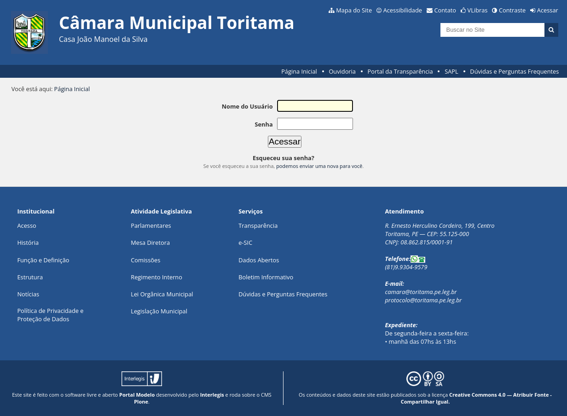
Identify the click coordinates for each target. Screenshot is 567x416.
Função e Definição (43, 260)
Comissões (145, 260)
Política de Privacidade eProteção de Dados (50, 314)
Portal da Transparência (400, 71)
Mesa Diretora (150, 242)
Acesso (26, 225)
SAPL (451, 71)
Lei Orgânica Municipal (162, 294)
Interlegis (212, 394)
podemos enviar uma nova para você (319, 165)
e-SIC (245, 242)
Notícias (28, 294)
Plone (141, 401)
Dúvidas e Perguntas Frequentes (514, 71)
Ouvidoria (342, 71)
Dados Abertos (258, 260)
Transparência (258, 225)
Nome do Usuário (247, 106)
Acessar (547, 10)
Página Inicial (299, 71)
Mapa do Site (354, 10)
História (28, 242)
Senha (263, 124)
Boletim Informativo (265, 277)
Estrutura (30, 277)
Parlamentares (151, 225)
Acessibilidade (402, 10)
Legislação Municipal (159, 311)
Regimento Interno (156, 277)
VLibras (478, 10)
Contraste (512, 10)
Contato (445, 10)
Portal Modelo (137, 394)
